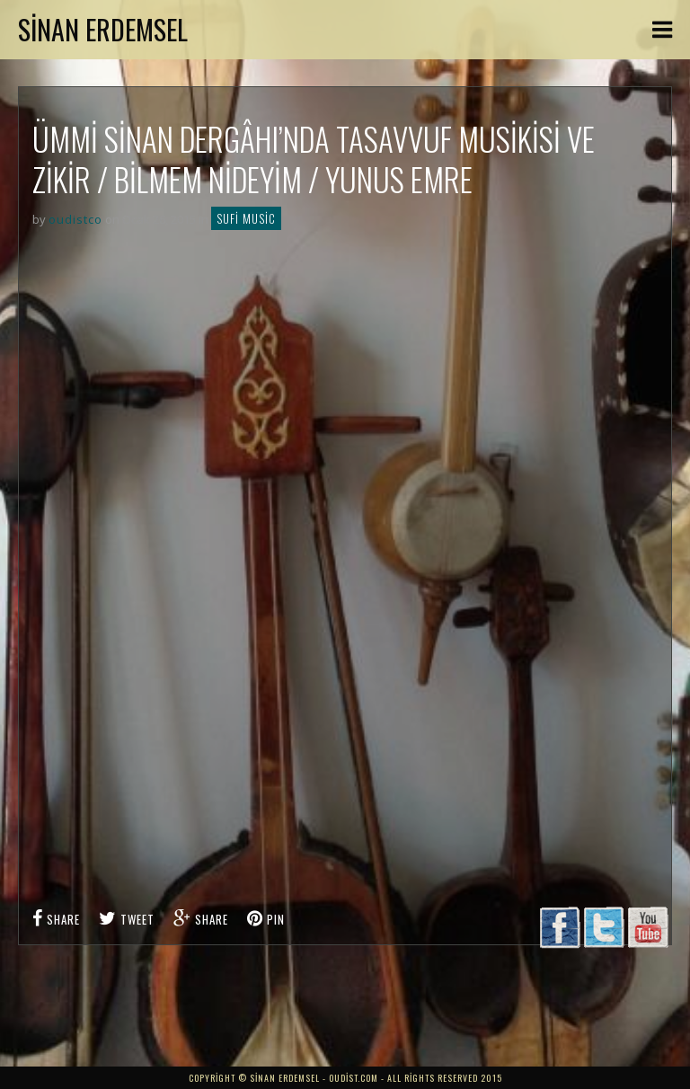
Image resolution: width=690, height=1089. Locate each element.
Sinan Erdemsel (103, 29)
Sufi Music (246, 218)
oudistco (75, 219)
